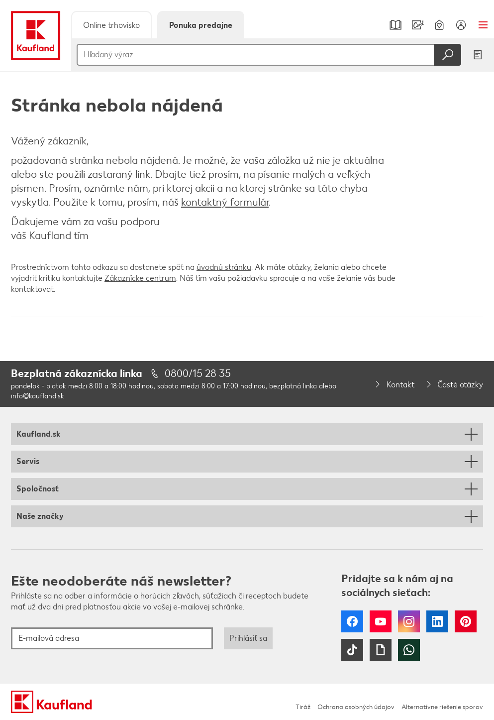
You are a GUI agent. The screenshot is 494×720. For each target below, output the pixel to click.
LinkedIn (437, 621)
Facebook (352, 621)
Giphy (381, 650)
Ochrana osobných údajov (356, 707)
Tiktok (352, 650)
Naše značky (40, 516)
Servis (27, 461)
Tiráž (303, 707)
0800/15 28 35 (198, 373)
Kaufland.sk (38, 434)
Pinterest (466, 621)
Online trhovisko (111, 25)
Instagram (409, 621)
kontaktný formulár (225, 202)
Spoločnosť (37, 488)
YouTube (381, 621)
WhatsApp (409, 650)
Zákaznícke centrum (140, 278)
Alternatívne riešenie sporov (442, 707)
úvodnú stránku (224, 267)
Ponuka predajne (200, 25)
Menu (483, 25)
